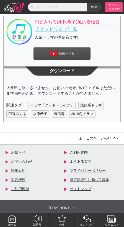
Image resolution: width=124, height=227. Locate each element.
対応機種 (18, 180)
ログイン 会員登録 (114, 7)
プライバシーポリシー (88, 171)
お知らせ (18, 152)
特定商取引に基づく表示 (89, 180)
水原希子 (40, 114)
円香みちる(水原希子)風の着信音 (67, 22)
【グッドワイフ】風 (56, 29)
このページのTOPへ (99, 138)
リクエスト (112, 220)
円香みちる (17, 114)
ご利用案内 (79, 152)
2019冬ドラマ (82, 114)
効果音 (37, 220)
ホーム (12, 220)
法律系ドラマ (91, 105)
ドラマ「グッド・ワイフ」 (52, 105)
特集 (62, 220)
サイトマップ (80, 189)
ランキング (87, 220)
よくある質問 (80, 161)
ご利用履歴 (20, 189)
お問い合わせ (22, 161)
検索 (94, 7)
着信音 (59, 114)
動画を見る (62, 53)
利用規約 (18, 171)
